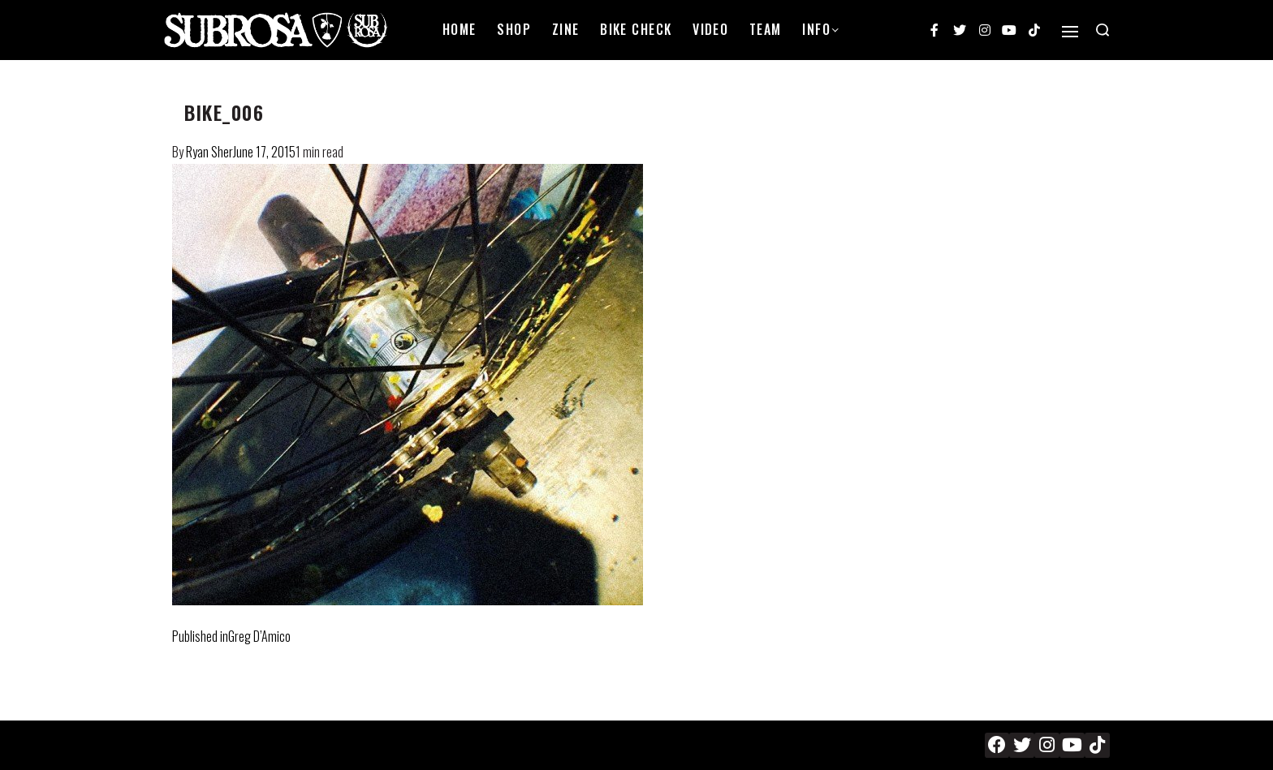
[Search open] (1102, 30)
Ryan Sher (209, 151)
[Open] (1070, 31)
